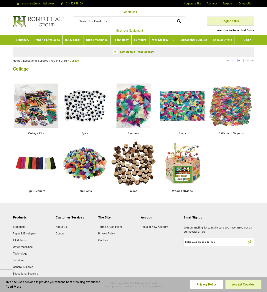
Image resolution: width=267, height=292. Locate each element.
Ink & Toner (20, 240)
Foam (182, 133)
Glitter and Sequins (231, 133)
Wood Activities (182, 191)
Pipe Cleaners (36, 191)
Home (16, 60)
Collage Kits (36, 133)
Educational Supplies (35, 60)
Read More (14, 286)
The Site (104, 217)
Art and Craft (59, 60)
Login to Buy (230, 21)
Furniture (18, 260)
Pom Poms (85, 191)
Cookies (103, 240)
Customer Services (70, 217)
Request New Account (154, 227)
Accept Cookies (243, 284)
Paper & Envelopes (24, 233)
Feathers (133, 133)
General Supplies (23, 267)
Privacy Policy (106, 233)
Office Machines (23, 247)
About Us (61, 227)
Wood (133, 191)
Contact (60, 233)
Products (20, 217)
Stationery (19, 227)
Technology (20, 253)
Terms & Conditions (110, 227)
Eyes (85, 133)
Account (147, 217)
